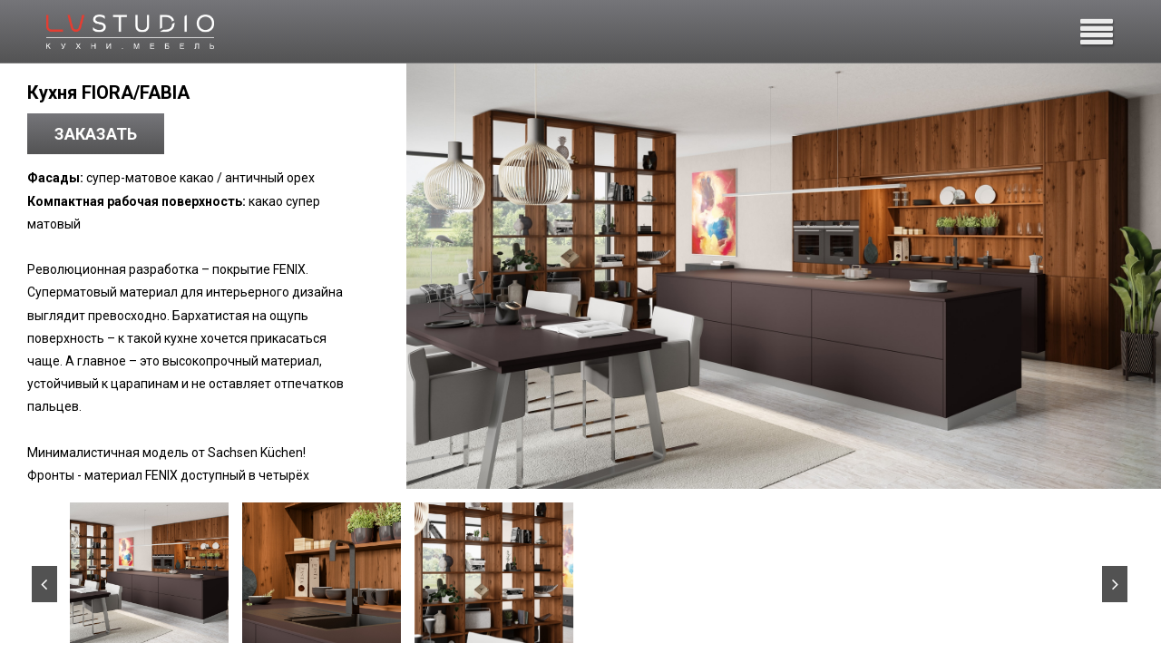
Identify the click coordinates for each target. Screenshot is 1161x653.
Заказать (95, 133)
